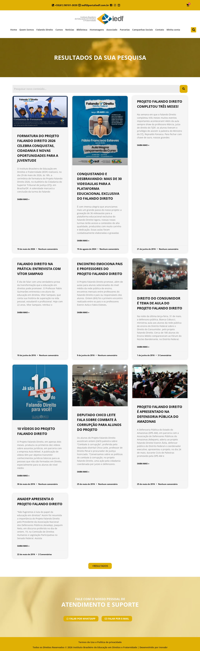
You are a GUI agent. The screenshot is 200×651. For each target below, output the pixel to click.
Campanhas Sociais (142, 29)
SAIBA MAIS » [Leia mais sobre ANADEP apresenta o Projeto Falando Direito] (23, 546)
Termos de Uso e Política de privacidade (100, 642)
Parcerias (125, 29)
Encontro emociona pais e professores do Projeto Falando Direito (100, 269)
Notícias (69, 29)
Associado (111, 29)
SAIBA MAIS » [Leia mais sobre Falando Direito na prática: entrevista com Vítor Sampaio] (23, 312)
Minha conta (173, 29)
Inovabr (163, 647)
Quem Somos (26, 29)
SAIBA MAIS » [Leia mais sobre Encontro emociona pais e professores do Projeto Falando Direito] (83, 312)
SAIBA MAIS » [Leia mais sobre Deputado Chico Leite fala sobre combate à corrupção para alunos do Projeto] (83, 471)
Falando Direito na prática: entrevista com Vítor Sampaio (39, 269)
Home (13, 29)
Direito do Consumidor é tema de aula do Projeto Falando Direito (159, 303)
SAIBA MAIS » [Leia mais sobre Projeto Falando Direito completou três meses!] (143, 145)
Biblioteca (82, 29)
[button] (193, 29)
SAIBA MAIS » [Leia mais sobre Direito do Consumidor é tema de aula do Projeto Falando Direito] (143, 347)
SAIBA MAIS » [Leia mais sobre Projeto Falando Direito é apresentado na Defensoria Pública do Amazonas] (143, 463)
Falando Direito (44, 29)
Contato (159, 29)
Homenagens (97, 29)
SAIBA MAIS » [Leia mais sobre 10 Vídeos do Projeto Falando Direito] (23, 475)
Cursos (59, 29)
